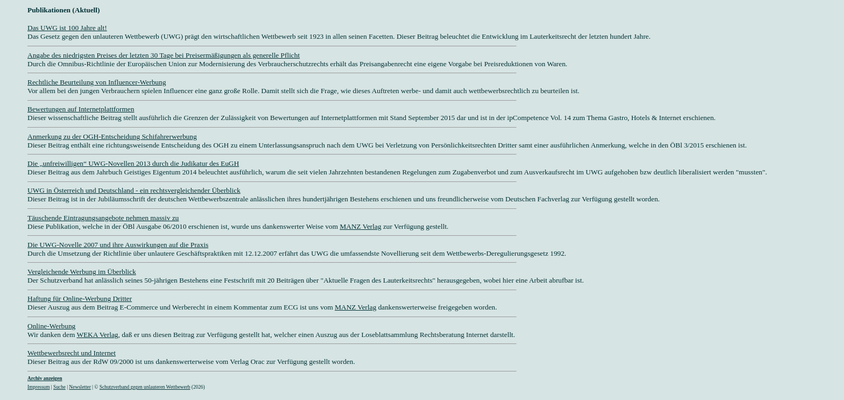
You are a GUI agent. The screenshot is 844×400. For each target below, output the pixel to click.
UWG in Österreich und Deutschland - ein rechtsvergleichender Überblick (134, 190)
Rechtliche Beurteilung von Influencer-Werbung (96, 82)
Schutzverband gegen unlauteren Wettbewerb (145, 387)
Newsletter (79, 387)
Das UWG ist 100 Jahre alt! (67, 28)
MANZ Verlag (360, 226)
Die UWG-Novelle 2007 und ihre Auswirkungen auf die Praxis (117, 245)
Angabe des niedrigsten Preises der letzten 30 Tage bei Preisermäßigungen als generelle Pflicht (163, 55)
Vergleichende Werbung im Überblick (81, 272)
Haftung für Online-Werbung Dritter (79, 298)
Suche (59, 387)
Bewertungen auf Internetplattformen (80, 109)
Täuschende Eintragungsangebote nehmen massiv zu (103, 218)
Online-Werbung (51, 326)
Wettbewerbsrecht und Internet (71, 353)
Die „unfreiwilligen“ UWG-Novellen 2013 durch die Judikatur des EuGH (133, 163)
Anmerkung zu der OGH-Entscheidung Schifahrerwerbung (112, 136)
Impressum (38, 387)
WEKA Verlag (97, 335)
